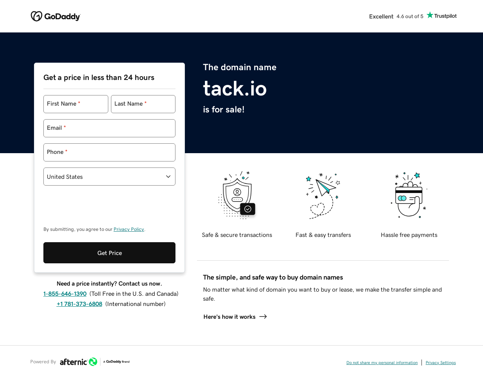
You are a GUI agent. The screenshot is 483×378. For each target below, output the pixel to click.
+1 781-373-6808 (79, 304)
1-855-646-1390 (64, 293)
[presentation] (100, 209)
